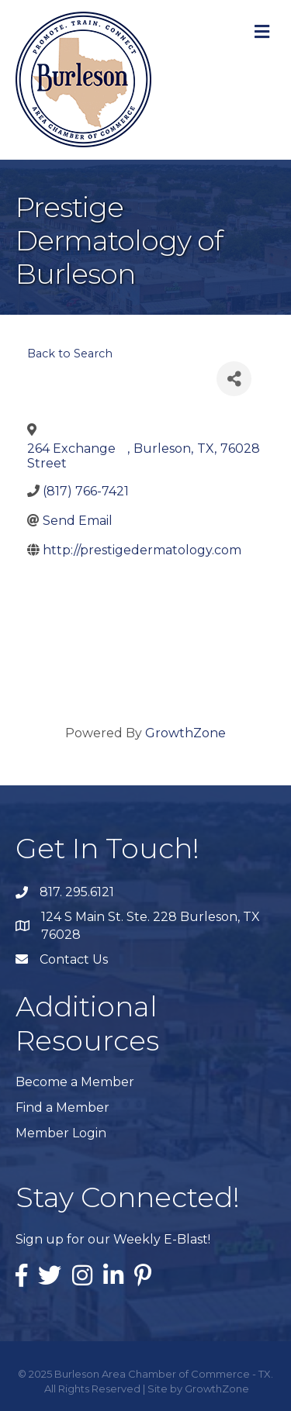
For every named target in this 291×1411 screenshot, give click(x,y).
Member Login (61, 1133)
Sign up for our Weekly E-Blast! (113, 1239)
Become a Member (75, 1082)
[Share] (234, 378)
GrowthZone (185, 733)
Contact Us (74, 959)
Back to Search (70, 354)
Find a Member (62, 1107)
